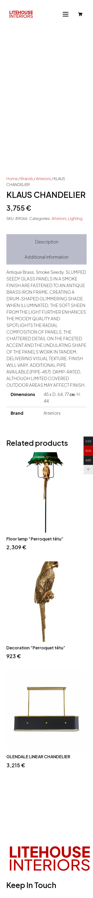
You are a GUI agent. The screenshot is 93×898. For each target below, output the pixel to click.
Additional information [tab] (46, 257)
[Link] (21, 14)
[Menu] (65, 14)
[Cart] (80, 14)
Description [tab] (46, 241)
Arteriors (43, 178)
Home (12, 178)
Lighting (75, 218)
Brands (27, 178)
